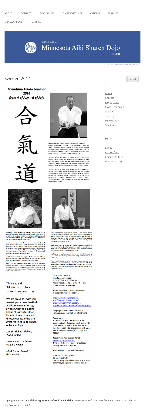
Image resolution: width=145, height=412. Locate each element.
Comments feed (114, 157)
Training (113, 13)
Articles (95, 13)
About (8, 13)
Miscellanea (112, 120)
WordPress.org (113, 161)
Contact (26, 13)
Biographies (47, 13)
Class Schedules (72, 13)
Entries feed (112, 152)
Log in (108, 148)
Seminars (35, 21)
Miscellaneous (13, 21)
